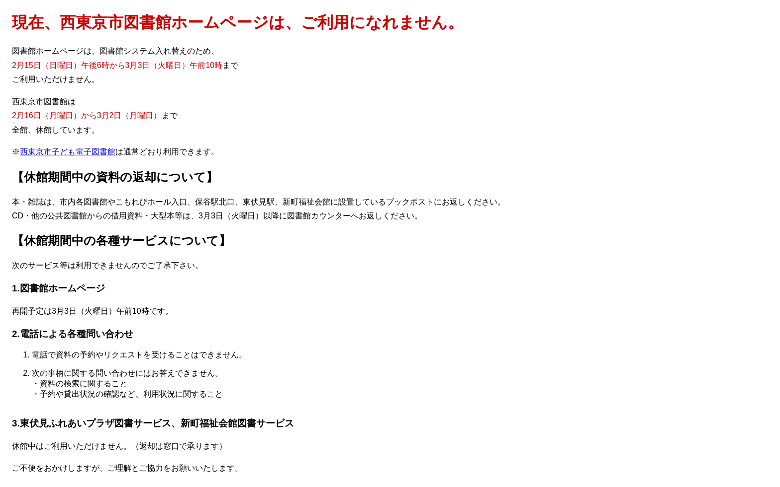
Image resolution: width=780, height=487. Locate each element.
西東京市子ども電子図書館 (67, 151)
